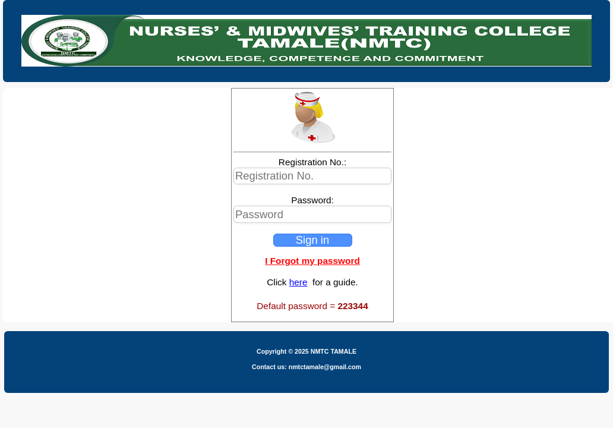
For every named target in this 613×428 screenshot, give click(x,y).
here (298, 282)
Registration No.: (312, 162)
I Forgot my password (312, 261)
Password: (312, 200)
